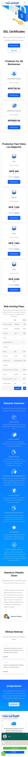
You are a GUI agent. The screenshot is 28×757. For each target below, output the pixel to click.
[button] (15, 748)
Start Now (17, 389)
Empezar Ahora (14, 46)
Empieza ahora (14, 96)
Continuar (13, 752)
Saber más (14, 51)
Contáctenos (14, 705)
